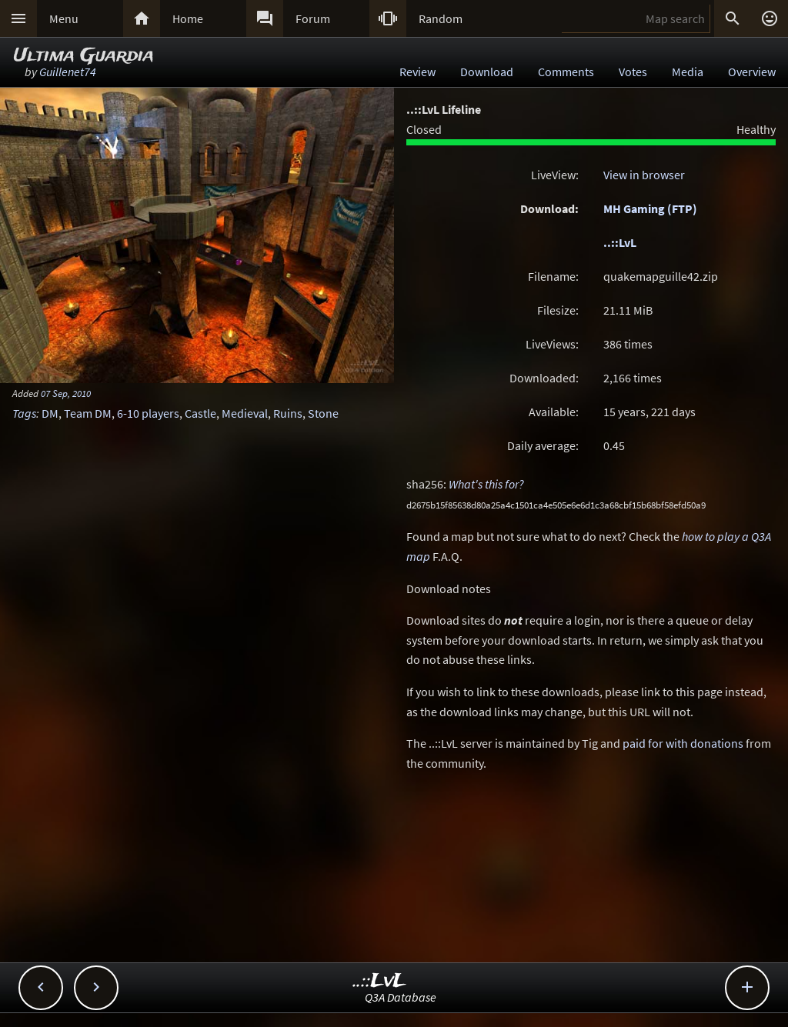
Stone (323, 413)
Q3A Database (400, 997)
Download (486, 71)
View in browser (644, 174)
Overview (752, 71)
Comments (566, 71)
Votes (633, 71)
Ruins (287, 413)
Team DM (88, 413)
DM (50, 413)
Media (687, 71)
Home (187, 18)
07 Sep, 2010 (66, 393)
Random (440, 18)
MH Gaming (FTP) (650, 208)
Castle (200, 413)
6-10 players (148, 413)
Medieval (245, 413)
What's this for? (486, 484)
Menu (63, 18)
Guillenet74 (67, 71)
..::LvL (619, 242)
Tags (24, 413)
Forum (313, 18)
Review (417, 71)
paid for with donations (683, 743)
